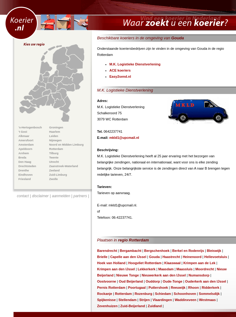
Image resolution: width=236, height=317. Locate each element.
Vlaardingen (162, 300)
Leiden (53, 136)
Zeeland (54, 170)
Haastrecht (171, 257)
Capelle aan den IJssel (128, 257)
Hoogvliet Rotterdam (144, 263)
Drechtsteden (27, 166)
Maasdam (166, 269)
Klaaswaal (172, 263)
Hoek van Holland (111, 263)
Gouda (154, 257)
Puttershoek (158, 287)
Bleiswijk (214, 250)
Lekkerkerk (146, 269)
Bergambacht (130, 250)
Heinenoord (192, 257)
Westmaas (207, 300)
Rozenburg (143, 293)
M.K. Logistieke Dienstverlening (134, 64)
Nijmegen (55, 140)
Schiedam (163, 293)
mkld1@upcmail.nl (124, 137)
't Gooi (22, 131)
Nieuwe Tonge (127, 275)
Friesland (24, 179)
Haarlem (54, 131)
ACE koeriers (120, 70)
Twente (53, 157)
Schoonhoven (185, 293)
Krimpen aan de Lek (199, 263)
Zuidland (155, 306)
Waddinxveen (185, 300)
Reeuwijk (178, 287)
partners (80, 196)
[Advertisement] (53, 235)
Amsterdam (26, 144)
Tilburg (53, 153)
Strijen (144, 300)
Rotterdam (56, 149)
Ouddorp (153, 281)
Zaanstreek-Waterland (63, 166)
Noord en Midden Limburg (66, 144)
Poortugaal (137, 287)
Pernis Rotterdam (111, 287)
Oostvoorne (106, 281)
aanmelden (61, 196)
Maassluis (184, 269)
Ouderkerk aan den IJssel (205, 281)
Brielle (102, 257)
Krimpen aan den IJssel (116, 269)
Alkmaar (24, 136)
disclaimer (40, 196)
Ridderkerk (210, 287)
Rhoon (193, 287)
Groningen (56, 127)
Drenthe (23, 170)
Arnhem (23, 153)
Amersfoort (25, 140)
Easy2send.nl (120, 76)
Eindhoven (25, 174)
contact (23, 196)
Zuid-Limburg (58, 174)
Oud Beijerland (131, 281)
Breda (22, 157)
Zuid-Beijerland (132, 306)
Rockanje (104, 293)
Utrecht (54, 161)
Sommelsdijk (209, 293)
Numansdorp (199, 275)
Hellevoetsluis (215, 257)
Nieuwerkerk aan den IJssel (164, 275)
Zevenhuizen (107, 306)
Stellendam (128, 300)
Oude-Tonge (172, 281)
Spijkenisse (106, 300)
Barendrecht (107, 250)
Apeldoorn (25, 149)
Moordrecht (204, 269)
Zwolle (53, 179)
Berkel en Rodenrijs (188, 250)
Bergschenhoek (157, 250)
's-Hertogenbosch (30, 127)
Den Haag (24, 161)
